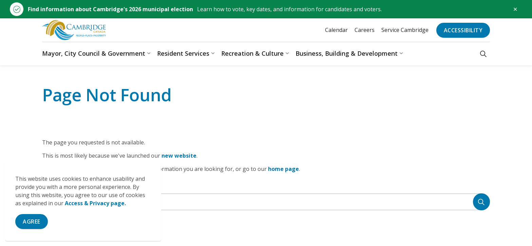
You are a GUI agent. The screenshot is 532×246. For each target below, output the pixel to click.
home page (283, 169)
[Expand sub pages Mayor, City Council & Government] (148, 53)
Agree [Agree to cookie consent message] (31, 221)
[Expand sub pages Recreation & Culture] (287, 53)
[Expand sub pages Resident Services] (212, 53)
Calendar (336, 30)
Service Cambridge (405, 30)
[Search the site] (266, 201)
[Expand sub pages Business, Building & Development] (401, 53)
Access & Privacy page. (95, 203)
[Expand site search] (483, 53)
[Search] (481, 201)
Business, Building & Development (347, 53)
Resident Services (183, 53)
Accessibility (463, 30)
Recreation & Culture (252, 53)
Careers (365, 30)
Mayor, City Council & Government (93, 53)
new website (179, 155)
